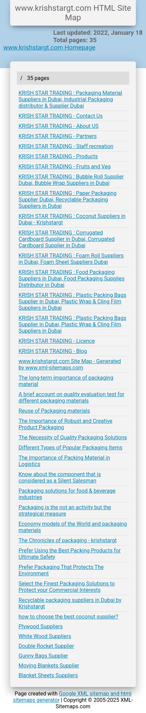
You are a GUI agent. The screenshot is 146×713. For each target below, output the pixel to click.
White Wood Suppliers (45, 636)
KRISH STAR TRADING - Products (58, 156)
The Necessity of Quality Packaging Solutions (73, 437)
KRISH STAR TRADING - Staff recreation (66, 146)
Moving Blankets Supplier (49, 665)
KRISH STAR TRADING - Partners (58, 136)
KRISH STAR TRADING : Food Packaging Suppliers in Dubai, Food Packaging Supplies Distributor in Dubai (71, 278)
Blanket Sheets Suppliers (48, 675)
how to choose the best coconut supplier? (68, 616)
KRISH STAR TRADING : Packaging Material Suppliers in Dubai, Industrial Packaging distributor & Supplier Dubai (70, 99)
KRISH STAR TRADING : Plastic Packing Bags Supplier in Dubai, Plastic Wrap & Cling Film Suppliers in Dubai (72, 301)
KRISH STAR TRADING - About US (58, 126)
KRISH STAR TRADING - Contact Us (61, 116)
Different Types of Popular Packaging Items (70, 447)
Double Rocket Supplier (46, 646)
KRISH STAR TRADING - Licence (57, 341)
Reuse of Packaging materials (54, 411)
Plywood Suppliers (41, 626)
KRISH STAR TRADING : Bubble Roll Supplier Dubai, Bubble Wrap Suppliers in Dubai (71, 179)
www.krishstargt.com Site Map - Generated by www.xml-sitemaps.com (70, 364)
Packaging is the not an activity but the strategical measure (65, 510)
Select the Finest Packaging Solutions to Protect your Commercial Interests (67, 586)
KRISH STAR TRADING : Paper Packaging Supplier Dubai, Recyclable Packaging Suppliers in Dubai (68, 199)
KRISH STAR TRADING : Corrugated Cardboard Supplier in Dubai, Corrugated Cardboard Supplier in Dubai (67, 239)
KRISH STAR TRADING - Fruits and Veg (65, 166)
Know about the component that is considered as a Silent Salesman (60, 477)
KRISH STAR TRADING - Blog (53, 351)
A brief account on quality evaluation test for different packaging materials (71, 397)
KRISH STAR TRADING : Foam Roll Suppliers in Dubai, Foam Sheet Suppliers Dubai (71, 258)
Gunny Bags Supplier (43, 656)
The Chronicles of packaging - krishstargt (68, 540)
